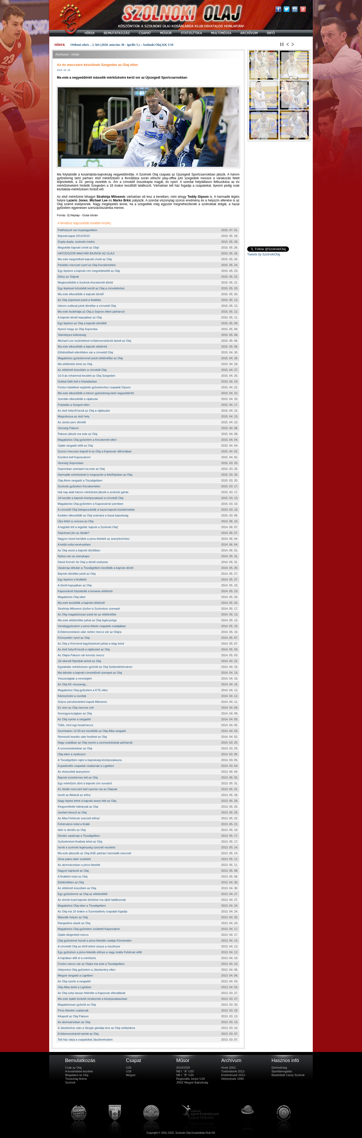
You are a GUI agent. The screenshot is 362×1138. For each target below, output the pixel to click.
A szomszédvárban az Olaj (75, 748)
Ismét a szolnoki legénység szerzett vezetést (86, 847)
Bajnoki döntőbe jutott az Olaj (77, 573)
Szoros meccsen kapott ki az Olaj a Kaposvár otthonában (95, 451)
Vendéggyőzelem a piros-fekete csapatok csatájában (92, 626)
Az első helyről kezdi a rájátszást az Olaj (84, 649)
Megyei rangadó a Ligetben (75, 975)
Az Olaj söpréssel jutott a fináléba (79, 300)
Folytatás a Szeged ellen (73, 404)
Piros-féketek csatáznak (73, 1010)
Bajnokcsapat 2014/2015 (74, 235)
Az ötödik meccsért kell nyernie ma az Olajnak (87, 789)
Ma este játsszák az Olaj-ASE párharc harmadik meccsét (94, 853)
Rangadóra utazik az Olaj (74, 923)
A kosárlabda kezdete (79, 1071)
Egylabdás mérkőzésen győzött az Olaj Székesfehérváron (95, 666)
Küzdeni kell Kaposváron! (74, 457)
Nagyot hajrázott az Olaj (73, 870)
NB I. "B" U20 (185, 1075)
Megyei (130, 1075)
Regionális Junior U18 (190, 1078)
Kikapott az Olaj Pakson (73, 1016)
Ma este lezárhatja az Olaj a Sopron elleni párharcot (91, 311)
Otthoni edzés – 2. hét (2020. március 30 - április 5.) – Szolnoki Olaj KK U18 (121, 45)
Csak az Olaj (73, 1067)
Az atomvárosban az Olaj (74, 1022)
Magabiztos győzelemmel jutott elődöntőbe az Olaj (90, 358)
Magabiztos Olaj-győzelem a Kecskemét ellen (87, 439)
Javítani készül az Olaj (72, 812)
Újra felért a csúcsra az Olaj (75, 521)
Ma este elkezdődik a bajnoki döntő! (81, 294)
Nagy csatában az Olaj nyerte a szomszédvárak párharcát (95, 742)
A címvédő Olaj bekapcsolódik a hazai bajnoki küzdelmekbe (96, 509)
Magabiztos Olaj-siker (72, 597)
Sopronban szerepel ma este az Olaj (81, 468)
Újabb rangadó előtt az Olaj (75, 445)
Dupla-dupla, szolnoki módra (76, 241)
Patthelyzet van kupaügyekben (77, 230)
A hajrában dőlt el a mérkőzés (77, 958)
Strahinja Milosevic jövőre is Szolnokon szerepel (89, 608)
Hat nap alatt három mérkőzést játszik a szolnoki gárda (93, 492)
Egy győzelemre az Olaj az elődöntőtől (82, 894)
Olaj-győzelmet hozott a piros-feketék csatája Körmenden (95, 940)
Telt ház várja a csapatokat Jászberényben (85, 1039)
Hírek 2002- (228, 1067)
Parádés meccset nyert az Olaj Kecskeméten (87, 265)
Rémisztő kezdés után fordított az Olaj (82, 736)
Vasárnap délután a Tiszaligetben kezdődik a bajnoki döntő (95, 567)
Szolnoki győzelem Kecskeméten (79, 486)
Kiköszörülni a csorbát (72, 696)
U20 (128, 1067)
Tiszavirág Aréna (76, 1078)
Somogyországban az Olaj (75, 713)
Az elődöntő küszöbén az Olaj (77, 888)
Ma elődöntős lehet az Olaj (75, 364)
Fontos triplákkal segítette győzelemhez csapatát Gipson (94, 387)
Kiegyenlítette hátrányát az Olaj (78, 806)
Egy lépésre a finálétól (72, 579)
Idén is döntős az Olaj (72, 829)
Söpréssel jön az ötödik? (73, 532)
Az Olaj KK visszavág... (73, 684)
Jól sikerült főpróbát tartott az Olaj (79, 661)
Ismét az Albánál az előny (74, 795)
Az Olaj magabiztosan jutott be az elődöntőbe (87, 614)
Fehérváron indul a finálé (74, 824)
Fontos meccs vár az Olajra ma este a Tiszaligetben (91, 963)
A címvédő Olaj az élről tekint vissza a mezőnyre (89, 946)
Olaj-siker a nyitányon (72, 754)
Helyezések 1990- (233, 1078)
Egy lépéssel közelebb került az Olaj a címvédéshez (91, 288)
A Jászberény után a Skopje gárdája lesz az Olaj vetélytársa (96, 1027)
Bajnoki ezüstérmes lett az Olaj (78, 777)
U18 (128, 1071)
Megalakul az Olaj (76, 1075)
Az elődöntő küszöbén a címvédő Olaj (82, 369)
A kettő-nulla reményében (74, 544)
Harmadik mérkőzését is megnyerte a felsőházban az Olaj (95, 474)
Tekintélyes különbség (72, 334)
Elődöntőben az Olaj (71, 882)
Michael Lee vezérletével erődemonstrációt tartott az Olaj (94, 340)
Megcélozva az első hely (73, 416)
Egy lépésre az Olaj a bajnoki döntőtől (82, 323)
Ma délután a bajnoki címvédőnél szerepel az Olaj (90, 672)
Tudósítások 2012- (233, 1071)
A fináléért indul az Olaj (73, 876)
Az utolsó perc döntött (72, 422)
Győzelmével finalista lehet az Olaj (80, 841)
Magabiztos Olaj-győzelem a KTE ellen (83, 690)
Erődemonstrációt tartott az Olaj (78, 1033)
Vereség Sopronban (70, 463)
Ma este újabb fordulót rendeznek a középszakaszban (92, 998)
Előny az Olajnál (68, 276)
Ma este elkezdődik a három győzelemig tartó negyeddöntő (96, 393)
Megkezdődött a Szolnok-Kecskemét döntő (85, 282)
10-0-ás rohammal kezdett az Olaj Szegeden (86, 375)
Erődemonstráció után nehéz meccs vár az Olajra (89, 631)
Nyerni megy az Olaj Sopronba (77, 329)
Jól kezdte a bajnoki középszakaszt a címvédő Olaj (90, 498)
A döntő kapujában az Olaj (75, 585)
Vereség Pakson (68, 428)
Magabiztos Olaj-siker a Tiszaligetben (82, 905)
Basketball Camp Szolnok (288, 1075)
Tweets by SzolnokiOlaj (263, 254)
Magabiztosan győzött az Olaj (77, 1004)
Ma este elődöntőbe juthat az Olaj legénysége (87, 620)
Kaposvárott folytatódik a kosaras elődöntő (85, 591)
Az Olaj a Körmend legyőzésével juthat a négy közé (91, 643)
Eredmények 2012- (233, 1075)
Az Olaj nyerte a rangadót (74, 719)
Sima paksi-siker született (74, 859)
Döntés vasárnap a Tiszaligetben (79, 835)
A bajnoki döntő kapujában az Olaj (80, 317)
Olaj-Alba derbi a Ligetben (74, 987)
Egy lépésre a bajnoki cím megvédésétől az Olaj (89, 270)
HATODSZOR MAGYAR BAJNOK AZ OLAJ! (86, 253)
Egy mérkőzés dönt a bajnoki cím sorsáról (85, 783)
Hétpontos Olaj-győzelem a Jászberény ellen (86, 969)
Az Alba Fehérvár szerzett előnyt (78, 818)
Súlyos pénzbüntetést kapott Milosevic (82, 701)
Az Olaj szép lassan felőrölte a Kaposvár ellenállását (91, 993)
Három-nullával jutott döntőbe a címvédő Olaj (87, 305)
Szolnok (70, 1082)
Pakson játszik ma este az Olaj (77, 433)
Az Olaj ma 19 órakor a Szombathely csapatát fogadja (92, 911)
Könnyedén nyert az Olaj (73, 637)
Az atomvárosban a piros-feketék (79, 864)
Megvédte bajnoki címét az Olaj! (78, 247)
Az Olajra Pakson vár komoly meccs (81, 655)
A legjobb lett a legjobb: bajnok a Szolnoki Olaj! (88, 527)
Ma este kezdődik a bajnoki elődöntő (81, 602)
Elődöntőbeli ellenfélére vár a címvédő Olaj (85, 352)
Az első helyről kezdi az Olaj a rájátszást (84, 410)
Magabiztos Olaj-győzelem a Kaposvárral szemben (90, 503)
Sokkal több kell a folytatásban (77, 381)
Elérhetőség (279, 1067)
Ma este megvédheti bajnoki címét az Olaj (85, 259)
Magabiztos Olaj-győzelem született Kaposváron (89, 928)
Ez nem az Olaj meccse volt (76, 707)
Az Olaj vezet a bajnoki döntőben (79, 550)
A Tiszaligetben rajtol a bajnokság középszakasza (90, 760)
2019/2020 (183, 1067)
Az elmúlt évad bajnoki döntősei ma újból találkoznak (92, 899)
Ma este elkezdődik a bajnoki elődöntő (82, 346)
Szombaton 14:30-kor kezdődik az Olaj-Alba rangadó (92, 730)
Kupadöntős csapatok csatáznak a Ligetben (86, 765)
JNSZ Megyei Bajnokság (192, 1082)
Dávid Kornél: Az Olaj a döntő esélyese (83, 562)
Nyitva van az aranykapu (73, 556)
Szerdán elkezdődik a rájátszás (78, 399)
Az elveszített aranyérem (74, 771)
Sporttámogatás (282, 1071)
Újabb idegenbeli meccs (73, 934)
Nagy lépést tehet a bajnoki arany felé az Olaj (87, 800)
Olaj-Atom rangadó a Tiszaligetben (80, 480)
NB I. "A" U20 (185, 1071)
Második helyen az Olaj (73, 917)
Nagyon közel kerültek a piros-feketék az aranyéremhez (93, 538)
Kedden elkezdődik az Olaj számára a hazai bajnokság (93, 515)
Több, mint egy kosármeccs (75, 725)
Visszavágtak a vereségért (75, 678)
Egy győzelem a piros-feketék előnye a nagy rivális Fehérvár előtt (100, 952)
